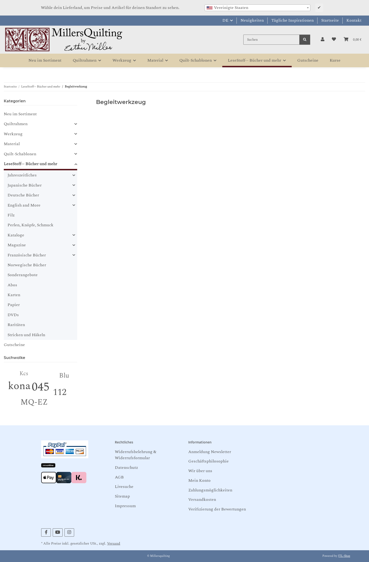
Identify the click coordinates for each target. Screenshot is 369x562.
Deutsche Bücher (23, 195)
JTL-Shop (344, 556)
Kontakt (353, 20)
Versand (113, 543)
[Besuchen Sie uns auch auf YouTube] (57, 532)
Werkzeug (13, 134)
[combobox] (257, 7)
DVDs (13, 315)
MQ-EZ (34, 402)
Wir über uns (200, 471)
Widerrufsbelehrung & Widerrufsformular (135, 455)
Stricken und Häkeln (26, 335)
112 (59, 392)
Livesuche (124, 486)
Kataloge (16, 235)
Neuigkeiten (252, 20)
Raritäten (16, 325)
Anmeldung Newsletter (209, 452)
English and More (24, 205)
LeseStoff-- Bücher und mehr (30, 164)
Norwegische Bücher (27, 265)
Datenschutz (126, 467)
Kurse (335, 60)
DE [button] (225, 20)
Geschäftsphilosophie (208, 461)
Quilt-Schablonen (20, 154)
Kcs (24, 374)
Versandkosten (202, 499)
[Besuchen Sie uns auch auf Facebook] (46, 532)
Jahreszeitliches (22, 175)
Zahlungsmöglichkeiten (210, 490)
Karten (14, 295)
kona (19, 386)
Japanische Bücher (25, 185)
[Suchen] (271, 40)
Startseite (330, 20)
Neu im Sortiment (20, 114)
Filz (11, 215)
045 (40, 387)
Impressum (125, 506)
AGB (119, 477)
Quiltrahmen (16, 124)
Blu (64, 376)
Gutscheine (14, 345)
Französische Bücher (27, 255)
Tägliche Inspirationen (292, 20)
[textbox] (257, 8)
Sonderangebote (23, 275)
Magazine (17, 245)
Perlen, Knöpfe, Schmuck (30, 225)
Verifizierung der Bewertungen (217, 509)
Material (12, 144)
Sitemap (122, 496)
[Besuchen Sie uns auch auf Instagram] (69, 532)
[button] (322, 39)
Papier (14, 305)
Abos (12, 285)
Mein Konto (199, 480)
